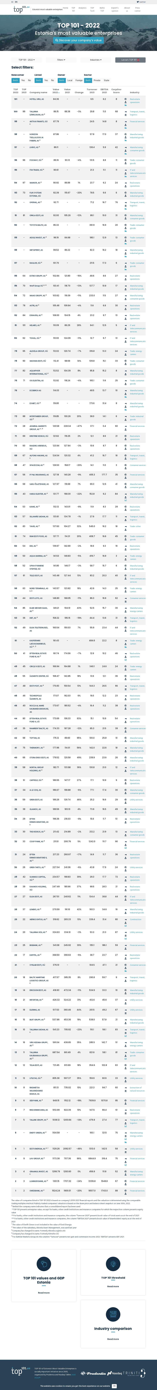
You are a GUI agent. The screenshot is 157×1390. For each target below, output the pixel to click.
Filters (61, 60)
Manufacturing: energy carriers (136, 610)
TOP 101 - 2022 (27, 60)
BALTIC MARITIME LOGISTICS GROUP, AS (39, 979)
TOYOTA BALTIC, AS (38, 225)
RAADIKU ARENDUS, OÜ (38, 447)
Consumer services (138, 465)
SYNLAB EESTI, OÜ (37, 965)
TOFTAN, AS (35, 738)
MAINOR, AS (35, 183)
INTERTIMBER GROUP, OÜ (39, 418)
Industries (95, 60)
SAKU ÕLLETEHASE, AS (39, 484)
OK (114, 1386)
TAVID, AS (34, 526)
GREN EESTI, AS (36, 800)
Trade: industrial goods (136, 418)
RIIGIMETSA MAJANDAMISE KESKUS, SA (36, 1091)
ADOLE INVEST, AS (37, 237)
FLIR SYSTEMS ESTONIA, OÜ (36, 194)
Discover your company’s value (78, 40)
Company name (38, 92)
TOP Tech (92, 9)
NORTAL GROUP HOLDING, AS (37, 769)
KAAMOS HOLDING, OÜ (38, 888)
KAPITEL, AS (35, 955)
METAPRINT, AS (36, 250)
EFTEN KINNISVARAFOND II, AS (38, 858)
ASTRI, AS (34, 305)
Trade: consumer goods (137, 162)
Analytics (82, 8)
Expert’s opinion (114, 9)
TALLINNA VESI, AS (37, 932)
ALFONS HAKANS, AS (38, 455)
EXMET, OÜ (34, 403)
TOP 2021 (24, 91)
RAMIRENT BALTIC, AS (39, 728)
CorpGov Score (116, 91)
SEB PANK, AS (35, 1100)
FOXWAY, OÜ (35, 160)
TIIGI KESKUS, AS (37, 832)
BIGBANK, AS (35, 945)
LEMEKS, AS (35, 909)
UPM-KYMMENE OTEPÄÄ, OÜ (37, 567)
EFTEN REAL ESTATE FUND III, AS (38, 655)
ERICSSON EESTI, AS (38, 990)
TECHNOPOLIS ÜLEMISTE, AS (36, 697)
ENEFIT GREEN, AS (37, 1133)
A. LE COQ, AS (35, 790)
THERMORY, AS (36, 748)
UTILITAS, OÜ (35, 1078)
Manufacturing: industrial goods (137, 136)
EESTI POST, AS (36, 686)
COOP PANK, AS (36, 841)
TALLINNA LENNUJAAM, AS (37, 113)
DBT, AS (33, 618)
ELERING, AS (35, 1010)
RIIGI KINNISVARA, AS (39, 1110)
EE (12, 2)
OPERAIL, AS (35, 202)
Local (70, 80)
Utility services (136, 800)
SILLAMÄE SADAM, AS (39, 516)
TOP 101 (73, 9)
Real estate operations (135, 101)
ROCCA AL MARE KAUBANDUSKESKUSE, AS (39, 709)
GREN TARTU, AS (37, 867)
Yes (23, 80)
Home (65, 8)
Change (79, 92)
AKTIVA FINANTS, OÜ (38, 121)
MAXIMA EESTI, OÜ (38, 361)
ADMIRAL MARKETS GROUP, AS (38, 428)
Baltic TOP (102, 9)
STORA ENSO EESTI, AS (39, 757)
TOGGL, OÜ (34, 338)
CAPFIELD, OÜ (35, 780)
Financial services (137, 121)
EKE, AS (33, 546)
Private (97, 80)
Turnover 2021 (92, 91)
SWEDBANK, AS (36, 1191)
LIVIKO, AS (34, 147)
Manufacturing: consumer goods (137, 149)
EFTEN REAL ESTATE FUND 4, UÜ (38, 720)
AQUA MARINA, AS (38, 556)
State (106, 80)
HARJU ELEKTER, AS (38, 494)
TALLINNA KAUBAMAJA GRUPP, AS (39, 1056)
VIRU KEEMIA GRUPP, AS (39, 1044)
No (29, 80)
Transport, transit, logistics (137, 113)
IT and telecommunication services (138, 173)
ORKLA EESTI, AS (37, 215)
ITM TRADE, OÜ (36, 170)
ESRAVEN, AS (35, 315)
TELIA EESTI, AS (36, 1065)
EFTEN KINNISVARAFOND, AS (39, 820)
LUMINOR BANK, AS (38, 1181)
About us (127, 9)
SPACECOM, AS (36, 465)
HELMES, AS (35, 325)
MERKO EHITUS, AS (38, 919)
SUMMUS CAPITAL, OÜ (38, 878)
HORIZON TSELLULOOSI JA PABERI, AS (36, 138)
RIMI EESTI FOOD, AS (38, 536)
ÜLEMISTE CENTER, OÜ (39, 676)
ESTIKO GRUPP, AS (37, 276)
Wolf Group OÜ (36, 286)
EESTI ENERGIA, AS (37, 1149)
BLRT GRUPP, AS (37, 1019)
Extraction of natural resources (137, 1089)
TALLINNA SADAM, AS (39, 1029)
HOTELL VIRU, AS (37, 99)
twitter (141, 2)
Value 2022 (56, 91)
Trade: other (135, 526)
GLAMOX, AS (35, 809)
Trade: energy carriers (136, 353)
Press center (137, 9)
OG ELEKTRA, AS (37, 380)
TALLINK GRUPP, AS (38, 1120)
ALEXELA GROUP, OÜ (39, 351)
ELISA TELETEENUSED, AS (39, 629)
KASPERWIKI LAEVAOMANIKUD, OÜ (38, 644)
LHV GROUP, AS (36, 1158)
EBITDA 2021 (104, 91)
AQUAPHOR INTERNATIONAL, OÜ (38, 372)
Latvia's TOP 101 (130, 60)
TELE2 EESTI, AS (36, 575)
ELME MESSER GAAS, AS (38, 610)
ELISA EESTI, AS (36, 896)
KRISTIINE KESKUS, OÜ (39, 436)
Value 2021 (67, 91)
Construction (135, 919)
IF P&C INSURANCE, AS (39, 475)
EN (16, 2)
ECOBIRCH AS (35, 390)
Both (15, 80)
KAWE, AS (34, 507)
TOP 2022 (15, 91)
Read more (44, 1292)
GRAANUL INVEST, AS (39, 1171)
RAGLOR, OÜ (35, 263)
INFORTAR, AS (36, 1000)
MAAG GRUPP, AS (37, 295)
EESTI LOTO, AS (36, 598)
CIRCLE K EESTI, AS (37, 666)
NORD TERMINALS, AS (39, 588)
